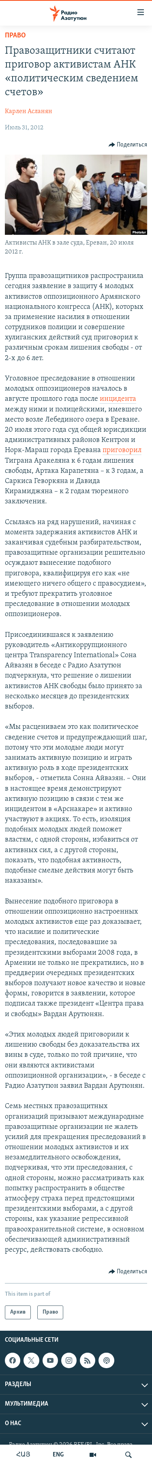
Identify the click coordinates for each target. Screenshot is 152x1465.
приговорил (122, 450)
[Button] (128, 144)
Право (15, 35)
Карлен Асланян (28, 111)
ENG (58, 1455)
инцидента (118, 399)
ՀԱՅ (23, 1455)
